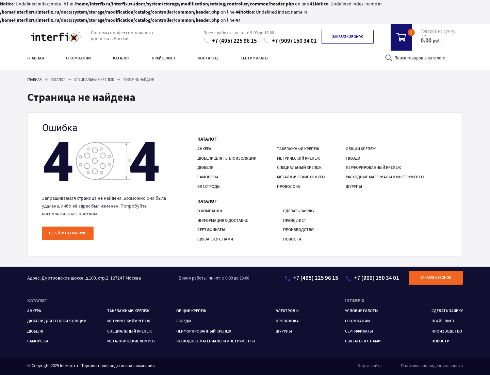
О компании (78, 57)
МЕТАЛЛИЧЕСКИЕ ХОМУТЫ (301, 176)
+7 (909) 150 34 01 (290, 41)
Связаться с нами (215, 239)
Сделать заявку (298, 210)
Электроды (208, 186)
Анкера (204, 148)
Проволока (288, 186)
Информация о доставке (222, 220)
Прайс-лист (164, 57)
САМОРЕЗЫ (207, 176)
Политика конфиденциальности (432, 365)
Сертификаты (254, 57)
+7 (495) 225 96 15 (230, 41)
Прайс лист (294, 220)
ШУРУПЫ (354, 186)
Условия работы (361, 310)
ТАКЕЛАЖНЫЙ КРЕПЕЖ (298, 148)
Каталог (121, 57)
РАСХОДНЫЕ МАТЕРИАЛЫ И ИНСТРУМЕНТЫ (385, 176)
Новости (292, 239)
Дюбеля (205, 167)
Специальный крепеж (299, 167)
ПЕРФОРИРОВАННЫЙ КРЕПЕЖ (373, 167)
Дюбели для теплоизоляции (227, 158)
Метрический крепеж (298, 158)
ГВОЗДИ (353, 158)
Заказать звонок (347, 36)
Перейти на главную (67, 233)
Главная (35, 57)
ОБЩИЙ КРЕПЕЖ (361, 148)
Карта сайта (370, 365)
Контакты (208, 57)
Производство (298, 229)
